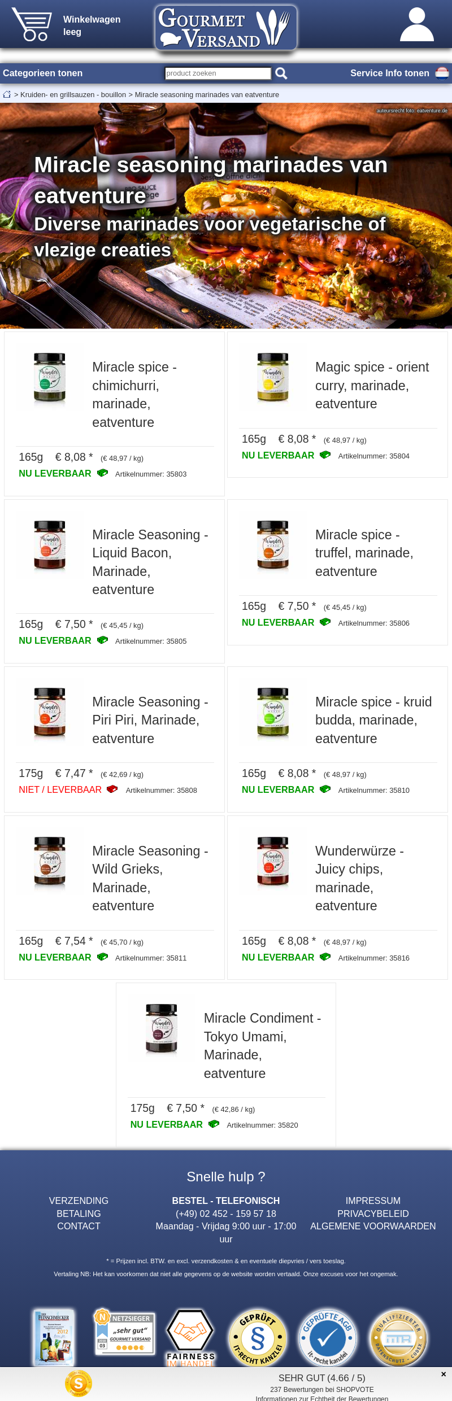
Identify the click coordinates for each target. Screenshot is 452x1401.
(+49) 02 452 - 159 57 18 (226, 1213)
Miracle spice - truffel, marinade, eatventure (364, 553)
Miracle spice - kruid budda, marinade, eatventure (373, 720)
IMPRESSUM (373, 1200)
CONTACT (79, 1226)
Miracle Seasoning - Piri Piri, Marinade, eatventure (150, 720)
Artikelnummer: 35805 (150, 641)
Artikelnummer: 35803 (150, 474)
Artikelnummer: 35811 (150, 958)
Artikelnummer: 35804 (374, 456)
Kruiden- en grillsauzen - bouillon (73, 94)
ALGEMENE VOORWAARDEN (373, 1226)
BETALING (78, 1213)
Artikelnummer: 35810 (374, 790)
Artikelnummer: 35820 (262, 1125)
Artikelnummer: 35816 (374, 958)
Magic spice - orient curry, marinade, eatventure (372, 385)
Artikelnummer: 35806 (374, 623)
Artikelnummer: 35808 (161, 790)
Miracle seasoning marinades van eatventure (207, 94)
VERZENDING (78, 1200)
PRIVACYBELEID (373, 1213)
